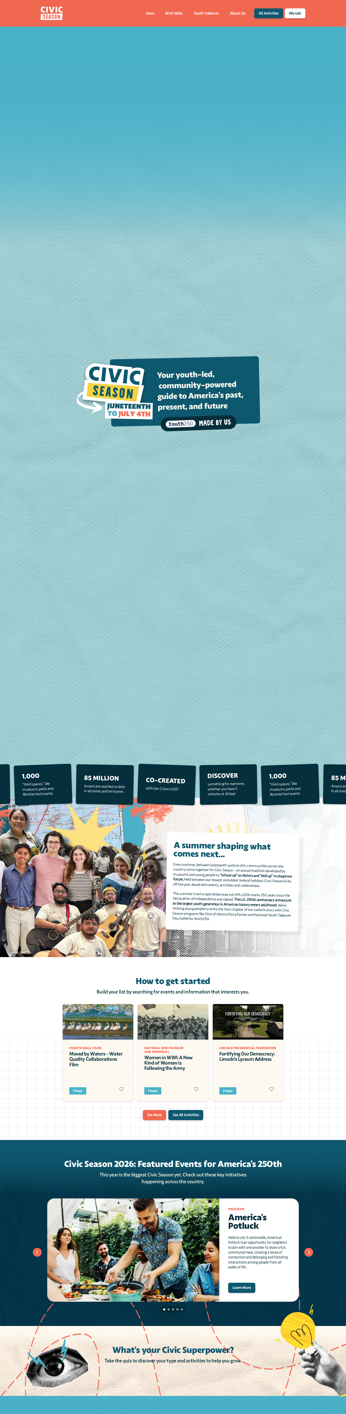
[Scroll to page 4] (177, 1309)
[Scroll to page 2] (168, 1309)
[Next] (308, 1252)
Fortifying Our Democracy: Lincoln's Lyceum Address (247, 1056)
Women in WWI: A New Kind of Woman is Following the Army (169, 1063)
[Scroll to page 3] (173, 1309)
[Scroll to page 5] (182, 1309)
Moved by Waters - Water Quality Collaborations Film (96, 1059)
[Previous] (37, 1252)
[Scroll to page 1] (163, 1309)
